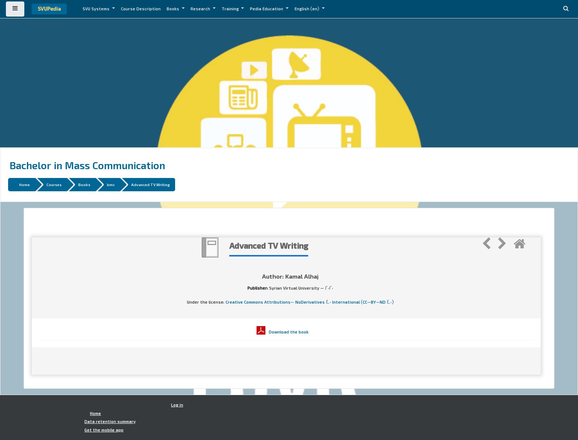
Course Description (141, 9)
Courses (54, 184)
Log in (177, 405)
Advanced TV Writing (150, 184)
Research (201, 9)
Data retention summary (110, 422)
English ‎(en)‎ (307, 9)
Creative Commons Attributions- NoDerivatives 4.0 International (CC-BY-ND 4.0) (310, 302)
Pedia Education (267, 9)
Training (231, 9)
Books (173, 9)
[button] (566, 9)
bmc (111, 184)
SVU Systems (97, 9)
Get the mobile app (103, 430)
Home (24, 184)
